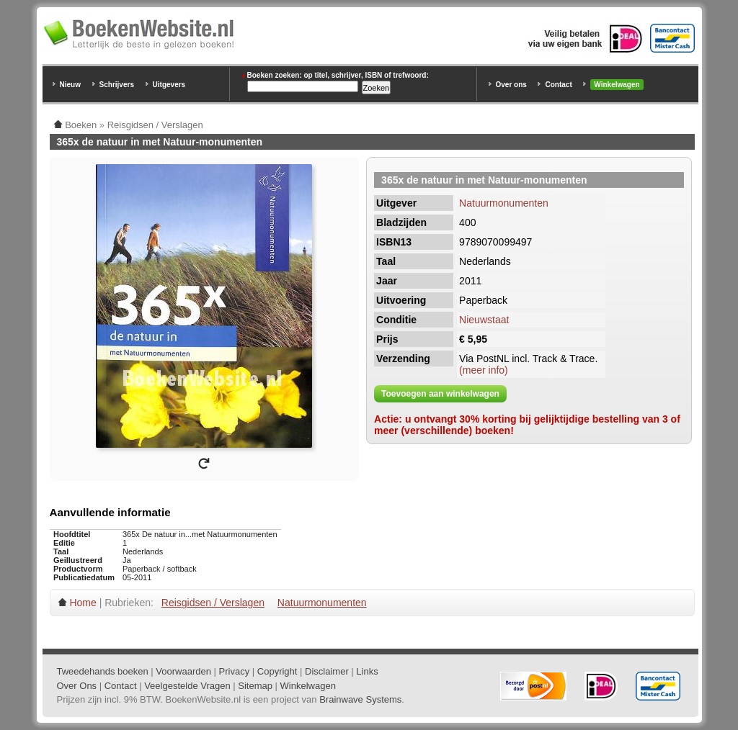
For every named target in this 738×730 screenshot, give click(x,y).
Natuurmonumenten (503, 203)
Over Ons (77, 685)
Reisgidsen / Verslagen (212, 602)
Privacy (234, 671)
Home (82, 602)
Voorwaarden (183, 671)
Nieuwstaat (484, 319)
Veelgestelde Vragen (187, 685)
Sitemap (255, 685)
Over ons (511, 85)
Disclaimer (327, 671)
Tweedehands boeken (102, 671)
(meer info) (483, 370)
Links (367, 671)
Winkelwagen (616, 85)
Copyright (277, 671)
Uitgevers (169, 85)
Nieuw (70, 85)
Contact (558, 85)
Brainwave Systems (360, 699)
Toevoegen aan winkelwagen (440, 394)
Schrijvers (116, 85)
